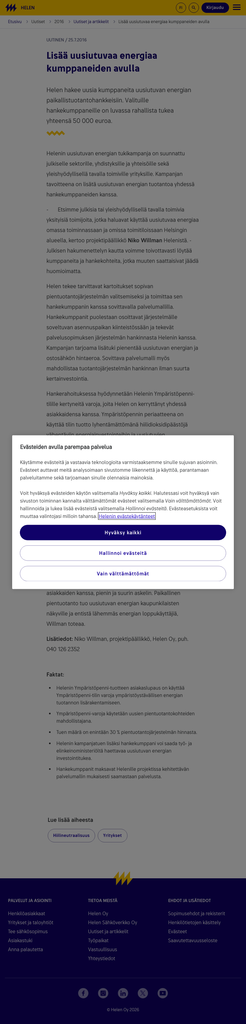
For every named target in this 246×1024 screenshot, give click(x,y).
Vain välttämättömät (123, 573)
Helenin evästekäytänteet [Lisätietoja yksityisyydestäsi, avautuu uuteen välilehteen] (127, 516)
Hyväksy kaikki (122, 532)
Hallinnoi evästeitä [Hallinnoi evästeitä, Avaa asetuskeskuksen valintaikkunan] (123, 553)
